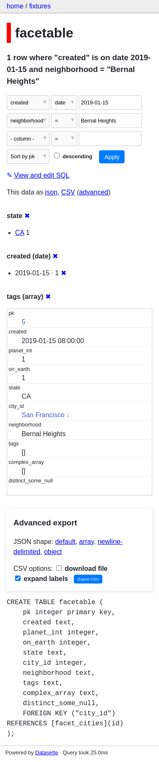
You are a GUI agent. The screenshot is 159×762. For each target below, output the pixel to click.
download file (82, 568)
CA (19, 232)
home (15, 6)
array (86, 541)
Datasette (46, 752)
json (51, 192)
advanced (93, 192)
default (65, 541)
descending (73, 156)
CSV (68, 192)
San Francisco (43, 414)
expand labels (41, 578)
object (53, 551)
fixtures (40, 6)
